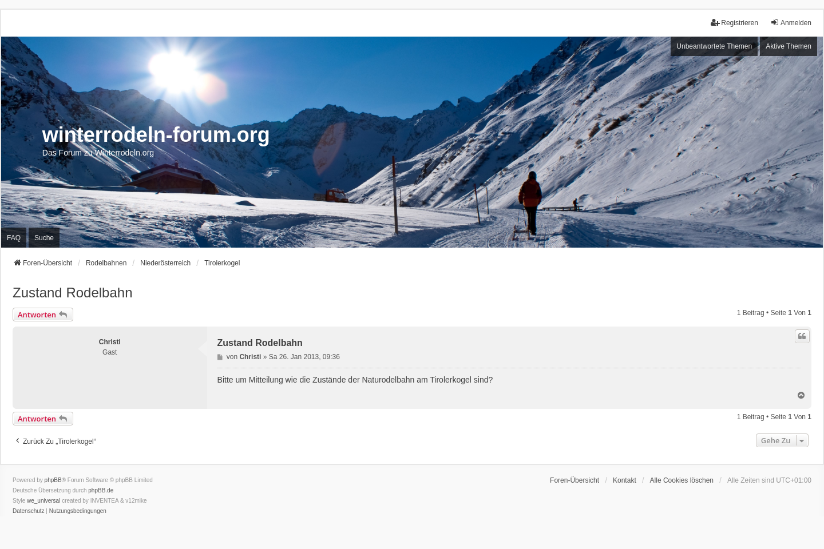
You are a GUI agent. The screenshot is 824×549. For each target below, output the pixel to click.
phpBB (53, 480)
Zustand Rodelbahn (72, 292)
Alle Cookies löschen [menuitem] (682, 480)
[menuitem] (29, 511)
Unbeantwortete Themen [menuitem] (714, 46)
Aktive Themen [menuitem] (788, 46)
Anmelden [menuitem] (790, 22)
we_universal (43, 501)
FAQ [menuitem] (14, 238)
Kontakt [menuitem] (624, 480)
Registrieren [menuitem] (734, 22)
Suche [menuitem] (44, 238)
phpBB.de (100, 490)
